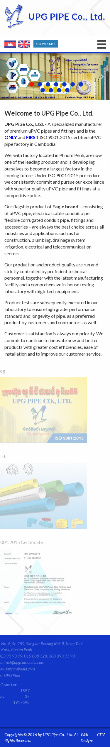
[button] (8, 76)
